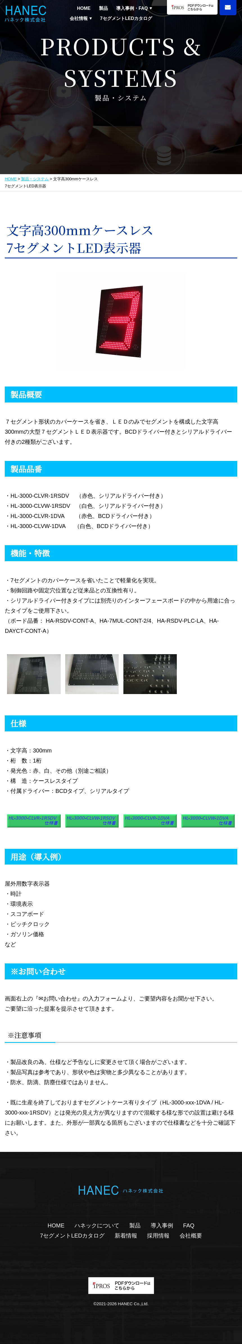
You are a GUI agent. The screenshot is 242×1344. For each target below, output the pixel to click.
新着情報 (126, 1235)
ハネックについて (96, 1225)
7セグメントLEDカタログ (126, 18)
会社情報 (79, 18)
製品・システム (35, 179)
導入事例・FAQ (132, 8)
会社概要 (191, 1235)
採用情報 (158, 1235)
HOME (84, 8)
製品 (103, 8)
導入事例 (162, 1225)
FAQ (188, 1225)
